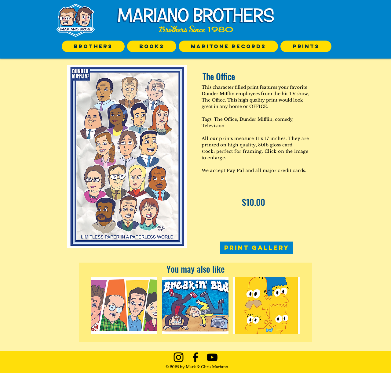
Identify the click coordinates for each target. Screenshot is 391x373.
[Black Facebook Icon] (195, 357)
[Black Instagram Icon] (178, 357)
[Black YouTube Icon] (212, 357)
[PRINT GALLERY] (256, 248)
